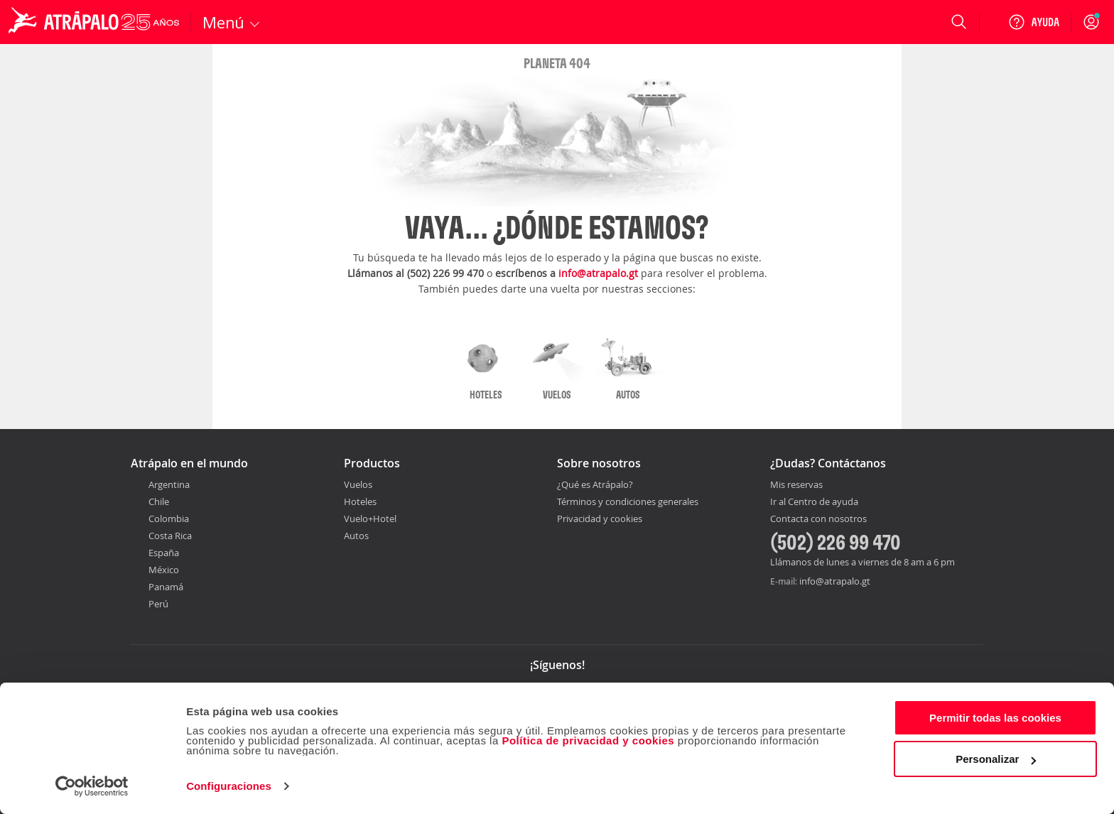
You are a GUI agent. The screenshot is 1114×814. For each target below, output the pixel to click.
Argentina (169, 484)
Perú (158, 603)
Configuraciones (228, 786)
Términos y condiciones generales (627, 501)
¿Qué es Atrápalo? (595, 484)
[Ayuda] (1033, 22)
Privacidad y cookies (599, 518)
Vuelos (358, 484)
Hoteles (360, 501)
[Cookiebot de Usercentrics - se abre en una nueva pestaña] (92, 786)
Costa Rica (170, 535)
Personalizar (996, 759)
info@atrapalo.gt (598, 273)
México (163, 569)
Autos (356, 535)
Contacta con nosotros (818, 519)
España (163, 552)
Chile (158, 501)
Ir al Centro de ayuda (814, 502)
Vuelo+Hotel (370, 518)
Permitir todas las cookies (995, 718)
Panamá (165, 586)
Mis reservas (796, 485)
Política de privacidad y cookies (588, 740)
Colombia (168, 518)
